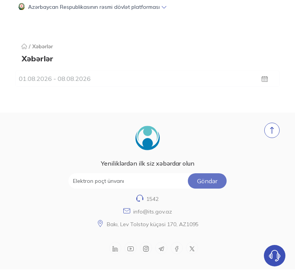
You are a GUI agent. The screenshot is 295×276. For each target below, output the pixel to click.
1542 (152, 199)
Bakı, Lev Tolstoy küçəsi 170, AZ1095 (153, 224)
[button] (147, 7)
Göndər (207, 181)
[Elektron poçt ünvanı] (147, 181)
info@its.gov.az (152, 211)
